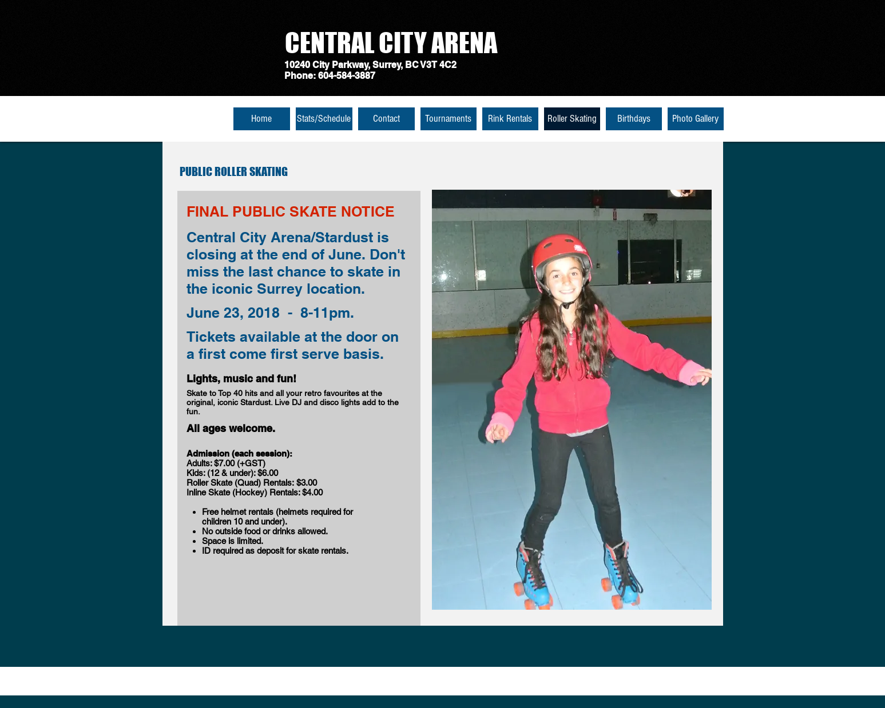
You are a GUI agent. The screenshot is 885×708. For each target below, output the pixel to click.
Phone (298, 75)
